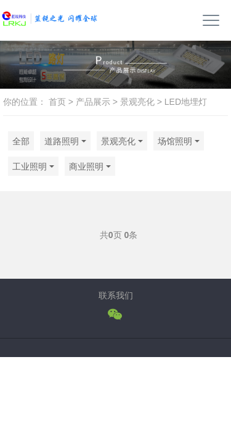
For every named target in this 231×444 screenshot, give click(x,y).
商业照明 (86, 166)
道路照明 (61, 141)
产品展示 (93, 102)
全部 (21, 141)
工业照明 (29, 166)
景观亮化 (137, 102)
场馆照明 (175, 141)
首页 (57, 102)
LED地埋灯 (185, 102)
